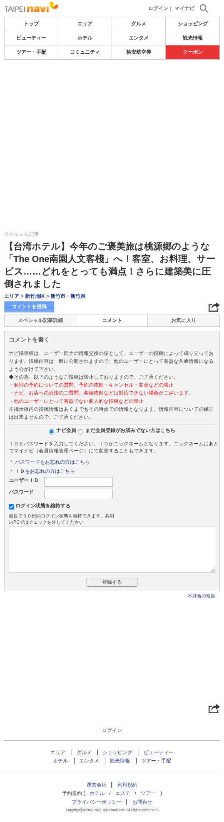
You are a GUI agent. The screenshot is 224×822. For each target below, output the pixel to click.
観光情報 (193, 38)
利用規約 (127, 785)
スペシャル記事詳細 (40, 320)
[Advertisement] (112, 85)
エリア (84, 24)
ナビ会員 (66, 430)
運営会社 (97, 785)
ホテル (84, 38)
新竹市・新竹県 (67, 296)
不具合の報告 (201, 595)
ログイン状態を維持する (42, 506)
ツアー (148, 793)
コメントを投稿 (29, 307)
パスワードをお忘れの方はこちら (52, 462)
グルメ (138, 24)
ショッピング (193, 24)
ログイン (158, 8)
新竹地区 (35, 296)
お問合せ (142, 802)
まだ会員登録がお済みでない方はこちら (130, 430)
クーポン (193, 52)
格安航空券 (138, 52)
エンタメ (139, 38)
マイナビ (184, 8)
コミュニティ (85, 52)
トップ (31, 24)
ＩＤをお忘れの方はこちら (45, 471)
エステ (122, 793)
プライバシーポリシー (97, 802)
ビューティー (31, 38)
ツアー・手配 (31, 52)
